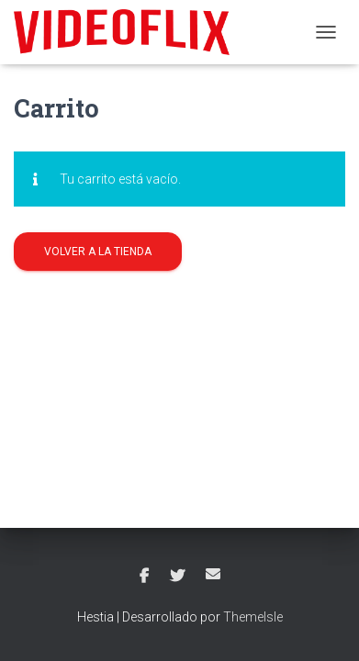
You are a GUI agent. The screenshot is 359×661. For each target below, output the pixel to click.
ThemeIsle (253, 617)
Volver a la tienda (97, 251)
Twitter (177, 576)
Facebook (144, 576)
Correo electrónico (213, 573)
